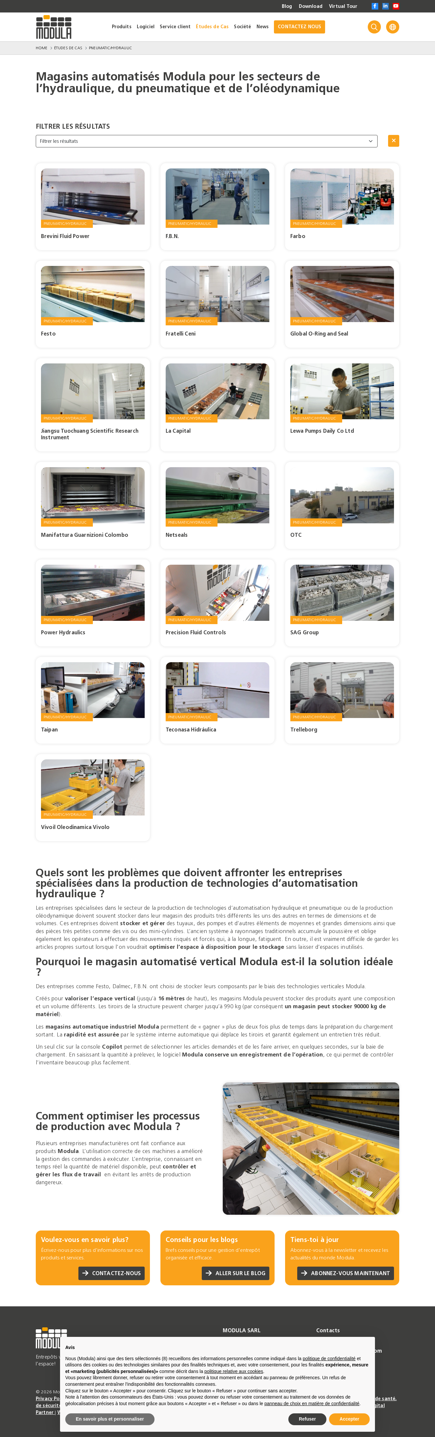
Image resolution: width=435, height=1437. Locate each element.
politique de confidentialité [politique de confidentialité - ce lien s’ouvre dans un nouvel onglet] (329, 1358)
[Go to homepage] (54, 27)
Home (42, 48)
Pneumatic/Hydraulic (110, 48)
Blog (287, 6)
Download (310, 6)
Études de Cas (212, 27)
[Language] (392, 26)
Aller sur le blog (235, 1273)
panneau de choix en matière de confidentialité (312, 1403)
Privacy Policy (52, 1399)
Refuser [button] (307, 1419)
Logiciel (146, 27)
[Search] (374, 26)
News (263, 27)
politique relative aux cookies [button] (233, 1371)
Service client (175, 27)
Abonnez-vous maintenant (345, 1273)
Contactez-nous (111, 1273)
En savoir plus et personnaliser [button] (110, 1419)
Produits (122, 27)
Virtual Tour (343, 6)
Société (242, 27)
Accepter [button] (349, 1419)
